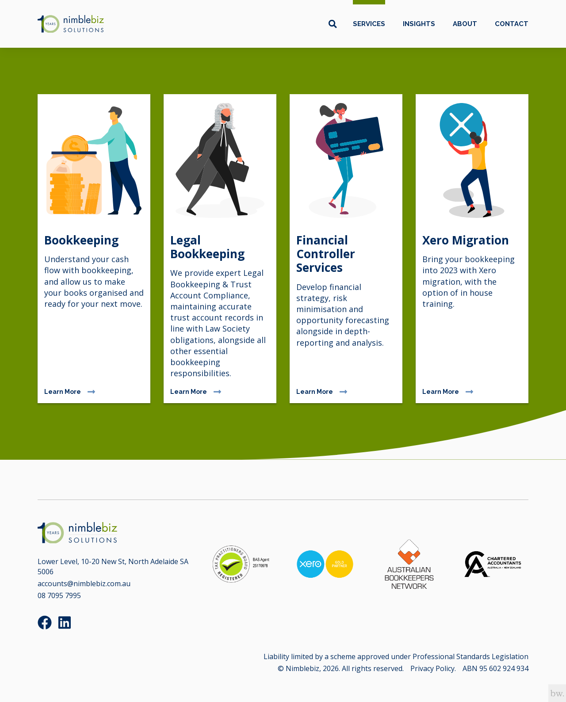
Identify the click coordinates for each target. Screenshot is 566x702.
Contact (511, 24)
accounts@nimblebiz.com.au (84, 583)
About (465, 24)
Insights (419, 24)
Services (369, 24)
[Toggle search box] (332, 24)
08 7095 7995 (59, 595)
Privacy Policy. (433, 668)
